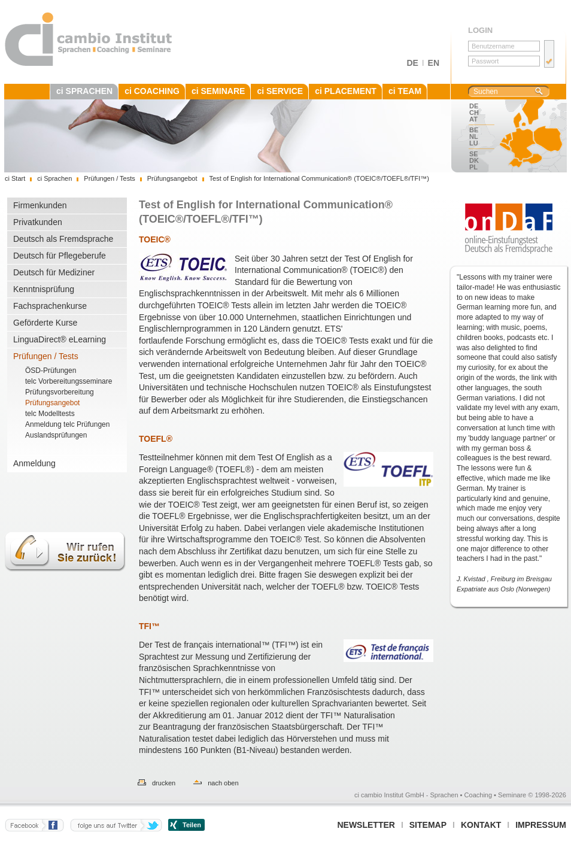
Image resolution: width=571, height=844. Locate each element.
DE (412, 63)
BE (473, 129)
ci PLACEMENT (345, 91)
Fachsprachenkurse (50, 306)
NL (473, 136)
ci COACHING (152, 91)
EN (433, 63)
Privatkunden (37, 222)
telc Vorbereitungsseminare (68, 381)
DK (474, 160)
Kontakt (481, 825)
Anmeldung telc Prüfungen (67, 424)
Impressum (540, 825)
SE (473, 153)
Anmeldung (34, 463)
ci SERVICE (280, 91)
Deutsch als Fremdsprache (63, 239)
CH (474, 112)
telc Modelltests (50, 413)
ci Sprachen (54, 178)
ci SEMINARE (218, 91)
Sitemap (428, 825)
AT (473, 119)
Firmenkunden (40, 205)
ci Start (15, 178)
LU (473, 143)
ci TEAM (404, 91)
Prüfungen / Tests (45, 356)
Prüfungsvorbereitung (59, 392)
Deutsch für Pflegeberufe (59, 255)
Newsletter (365, 825)
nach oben (223, 783)
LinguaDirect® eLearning (59, 339)
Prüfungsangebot (52, 403)
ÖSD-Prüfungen (50, 370)
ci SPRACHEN (84, 91)
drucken (163, 783)
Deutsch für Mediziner (54, 272)
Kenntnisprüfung (43, 289)
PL (473, 167)
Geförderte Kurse (45, 322)
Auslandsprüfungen (56, 435)
